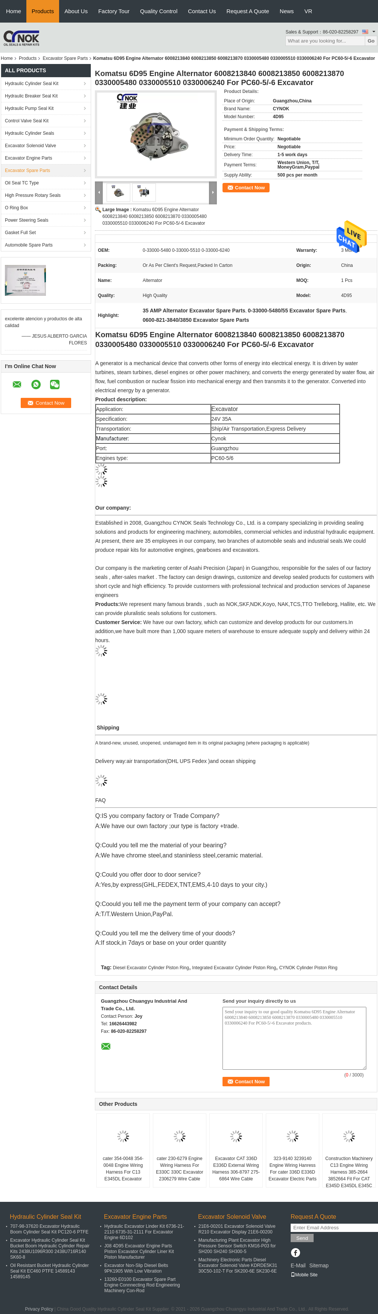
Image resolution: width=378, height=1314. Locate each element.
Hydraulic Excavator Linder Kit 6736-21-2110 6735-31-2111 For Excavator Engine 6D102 (144, 1232)
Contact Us (202, 11)
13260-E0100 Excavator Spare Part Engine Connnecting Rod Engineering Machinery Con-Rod (142, 1285)
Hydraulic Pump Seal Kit (29, 108)
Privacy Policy (39, 1309)
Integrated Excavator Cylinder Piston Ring (234, 967)
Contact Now (250, 187)
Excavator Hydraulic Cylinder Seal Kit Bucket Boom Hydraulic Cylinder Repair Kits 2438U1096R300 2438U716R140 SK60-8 (50, 1249)
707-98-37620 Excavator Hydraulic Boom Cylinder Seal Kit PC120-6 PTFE (49, 1229)
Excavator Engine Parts (28, 158)
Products (43, 11)
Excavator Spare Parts (65, 58)
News (287, 11)
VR (308, 11)
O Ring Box (16, 207)
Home (13, 11)
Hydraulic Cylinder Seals (29, 133)
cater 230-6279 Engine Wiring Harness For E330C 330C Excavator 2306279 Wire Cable (179, 1169)
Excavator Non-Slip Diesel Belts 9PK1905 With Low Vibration (136, 1268)
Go (371, 41)
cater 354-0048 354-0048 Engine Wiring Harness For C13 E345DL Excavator (123, 1169)
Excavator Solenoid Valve (30, 145)
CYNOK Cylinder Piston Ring (308, 967)
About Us (76, 11)
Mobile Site (304, 1274)
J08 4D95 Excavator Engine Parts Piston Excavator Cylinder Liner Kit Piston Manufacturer (139, 1251)
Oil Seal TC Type (22, 183)
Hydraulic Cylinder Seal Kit (31, 83)
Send (302, 1238)
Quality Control (158, 11)
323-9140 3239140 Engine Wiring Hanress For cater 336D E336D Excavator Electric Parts (292, 1169)
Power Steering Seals (26, 220)
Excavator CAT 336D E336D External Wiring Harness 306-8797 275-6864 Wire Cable (236, 1169)
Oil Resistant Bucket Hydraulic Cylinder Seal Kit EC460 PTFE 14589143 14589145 (49, 1271)
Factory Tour (114, 11)
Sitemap (318, 1265)
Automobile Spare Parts (29, 245)
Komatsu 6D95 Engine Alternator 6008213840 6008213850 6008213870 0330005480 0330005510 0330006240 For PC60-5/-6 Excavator (154, 216)
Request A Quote (247, 11)
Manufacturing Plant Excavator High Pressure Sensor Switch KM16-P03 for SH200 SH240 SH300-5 (237, 1246)
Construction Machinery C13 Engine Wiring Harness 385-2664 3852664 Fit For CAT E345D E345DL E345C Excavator (349, 1175)
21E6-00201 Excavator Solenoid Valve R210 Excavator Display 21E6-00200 (237, 1229)
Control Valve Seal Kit (27, 120)
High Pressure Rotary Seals (33, 195)
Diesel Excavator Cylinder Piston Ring (151, 967)
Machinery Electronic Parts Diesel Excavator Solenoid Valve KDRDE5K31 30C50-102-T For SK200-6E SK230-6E (237, 1265)
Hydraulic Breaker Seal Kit (31, 96)
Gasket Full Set (20, 232)
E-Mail (298, 1265)
